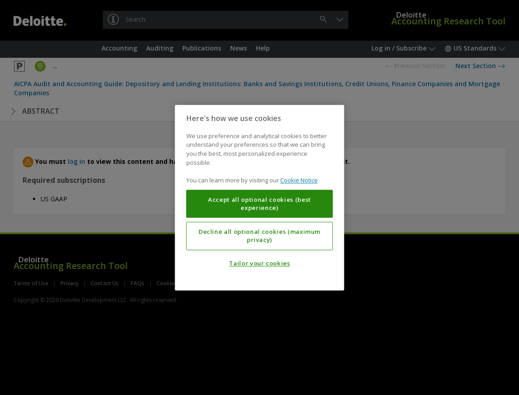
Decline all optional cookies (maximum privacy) (259, 236)
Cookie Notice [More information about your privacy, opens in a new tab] (299, 180)
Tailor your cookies (259, 263)
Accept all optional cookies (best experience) (259, 203)
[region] (259, 197)
